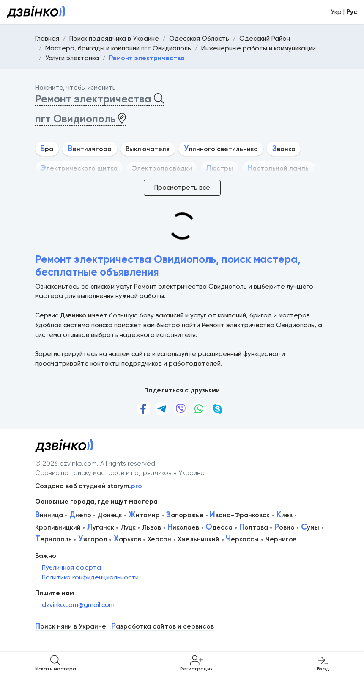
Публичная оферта (71, 567)
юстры (219, 168)
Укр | (344, 12)
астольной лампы (278, 168)
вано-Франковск (240, 515)
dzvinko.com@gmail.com (78, 605)
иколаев (183, 527)
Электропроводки (162, 168)
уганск (100, 527)
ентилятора (90, 149)
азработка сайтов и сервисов (162, 627)
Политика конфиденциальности (90, 577)
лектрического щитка (79, 168)
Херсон (159, 539)
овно (284, 527)
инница (49, 515)
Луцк (128, 527)
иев (284, 515)
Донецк (110, 515)
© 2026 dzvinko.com (66, 463)
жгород (92, 539)
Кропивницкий (58, 527)
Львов (151, 527)
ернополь (53, 539)
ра (46, 149)
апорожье (184, 515)
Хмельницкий (198, 539)
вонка (284, 149)
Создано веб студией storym (88, 486)
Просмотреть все (182, 187)
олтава (253, 527)
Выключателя (148, 149)
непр (80, 515)
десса (219, 527)
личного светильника (221, 149)
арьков (127, 539)
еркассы (242, 539)
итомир (144, 515)
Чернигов (280, 539)
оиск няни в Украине (70, 627)
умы (310, 527)
